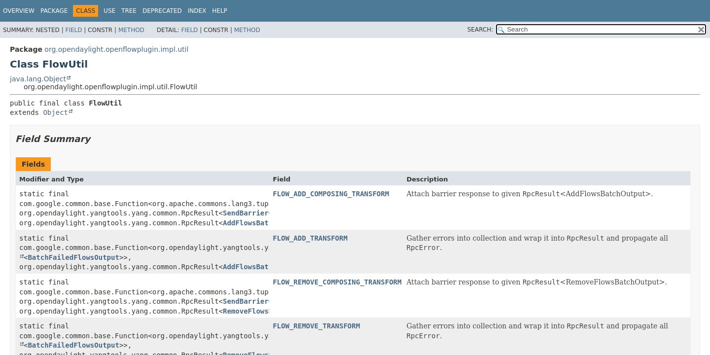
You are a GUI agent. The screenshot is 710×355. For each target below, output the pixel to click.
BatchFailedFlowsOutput (73, 257)
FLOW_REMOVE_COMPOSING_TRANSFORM (337, 282)
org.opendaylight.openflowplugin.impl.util (116, 49)
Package (54, 10)
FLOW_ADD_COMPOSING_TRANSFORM (331, 194)
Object (55, 112)
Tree (129, 10)
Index (197, 10)
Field (73, 30)
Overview (19, 10)
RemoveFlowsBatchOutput (268, 311)
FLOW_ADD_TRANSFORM (310, 238)
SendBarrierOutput (258, 213)
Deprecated (162, 10)
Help (219, 10)
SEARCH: (480, 29)
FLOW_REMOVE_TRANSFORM (316, 326)
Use (109, 10)
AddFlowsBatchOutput (262, 223)
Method (131, 30)
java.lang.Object (38, 79)
